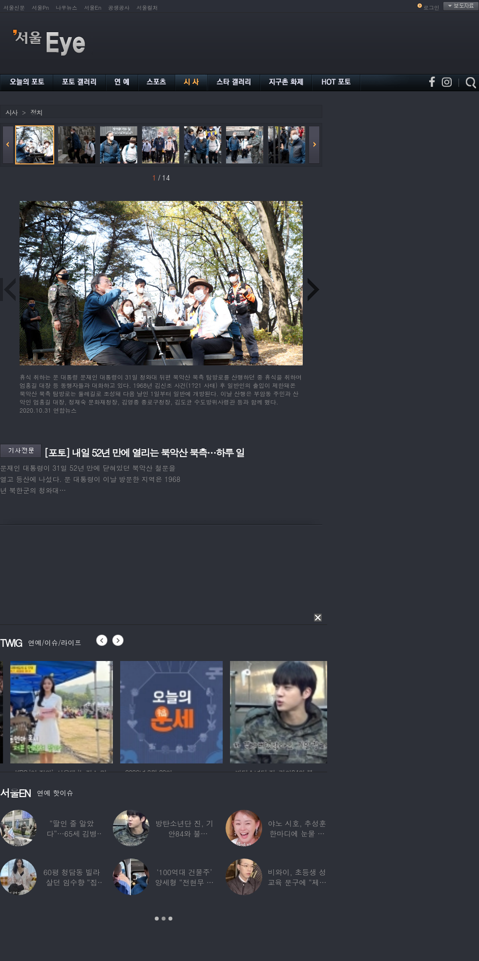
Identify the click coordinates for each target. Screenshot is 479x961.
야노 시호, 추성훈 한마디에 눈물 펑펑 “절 (297, 833)
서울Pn (40, 7)
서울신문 (14, 7)
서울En (92, 7)
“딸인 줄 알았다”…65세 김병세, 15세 (71, 833)
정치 (36, 112)
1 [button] (157, 919)
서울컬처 (147, 7)
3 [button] (170, 919)
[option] (104, 711)
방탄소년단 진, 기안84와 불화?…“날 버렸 (184, 833)
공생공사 (119, 7)
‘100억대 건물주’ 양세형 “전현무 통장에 (184, 882)
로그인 (431, 7)
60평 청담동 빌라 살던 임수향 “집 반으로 (71, 882)
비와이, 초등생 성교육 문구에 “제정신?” (297, 882)
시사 (11, 112)
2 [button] (164, 919)
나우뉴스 (66, 7)
